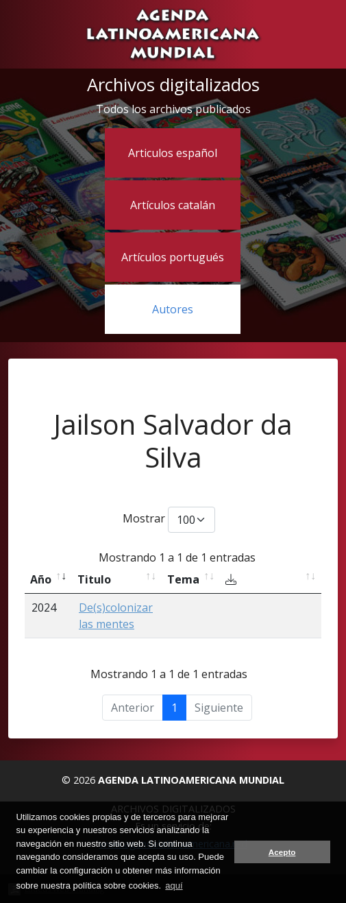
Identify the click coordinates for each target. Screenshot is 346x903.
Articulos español (172, 152)
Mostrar (169, 520)
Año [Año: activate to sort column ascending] (40, 579)
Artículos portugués (172, 257)
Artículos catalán (172, 205)
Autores (172, 309)
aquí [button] (173, 885)
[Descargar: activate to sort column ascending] (270, 580)
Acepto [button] (282, 851)
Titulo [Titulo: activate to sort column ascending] (94, 579)
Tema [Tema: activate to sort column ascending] (183, 579)
